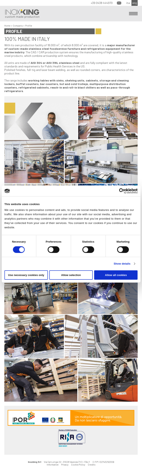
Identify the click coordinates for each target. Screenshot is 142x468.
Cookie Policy (78, 464)
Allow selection (71, 275)
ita (128, 3)
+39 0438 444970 (102, 3)
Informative (52, 464)
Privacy (64, 464)
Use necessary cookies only (26, 275)
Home (7, 25)
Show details (122, 263)
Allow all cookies (116, 275)
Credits (91, 464)
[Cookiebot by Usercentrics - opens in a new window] (119, 190)
